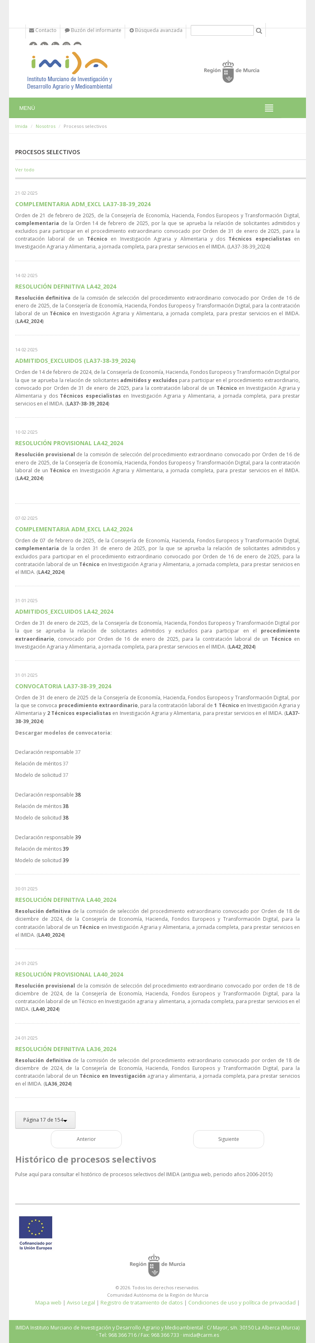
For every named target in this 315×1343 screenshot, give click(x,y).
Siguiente (228, 1139)
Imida (21, 126)
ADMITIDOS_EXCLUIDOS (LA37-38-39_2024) (75, 360)
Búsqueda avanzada (156, 30)
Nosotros (45, 126)
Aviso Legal (81, 1302)
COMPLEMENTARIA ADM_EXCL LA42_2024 (73, 529)
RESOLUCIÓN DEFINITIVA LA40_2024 (65, 900)
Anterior (86, 1139)
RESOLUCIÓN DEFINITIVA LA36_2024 (65, 1049)
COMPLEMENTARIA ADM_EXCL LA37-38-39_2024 (83, 204)
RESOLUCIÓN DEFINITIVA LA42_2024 (65, 286)
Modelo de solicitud (38, 775)
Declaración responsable (44, 752)
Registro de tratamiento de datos (141, 1302)
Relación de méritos (38, 763)
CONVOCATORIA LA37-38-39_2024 (63, 686)
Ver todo (24, 169)
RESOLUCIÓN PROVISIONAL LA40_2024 (69, 974)
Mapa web (48, 1302)
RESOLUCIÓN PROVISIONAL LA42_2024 (69, 443)
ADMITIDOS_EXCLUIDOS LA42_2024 (64, 611)
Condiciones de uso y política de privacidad (242, 1302)
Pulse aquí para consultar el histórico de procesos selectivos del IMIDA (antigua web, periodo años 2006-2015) (143, 1174)
